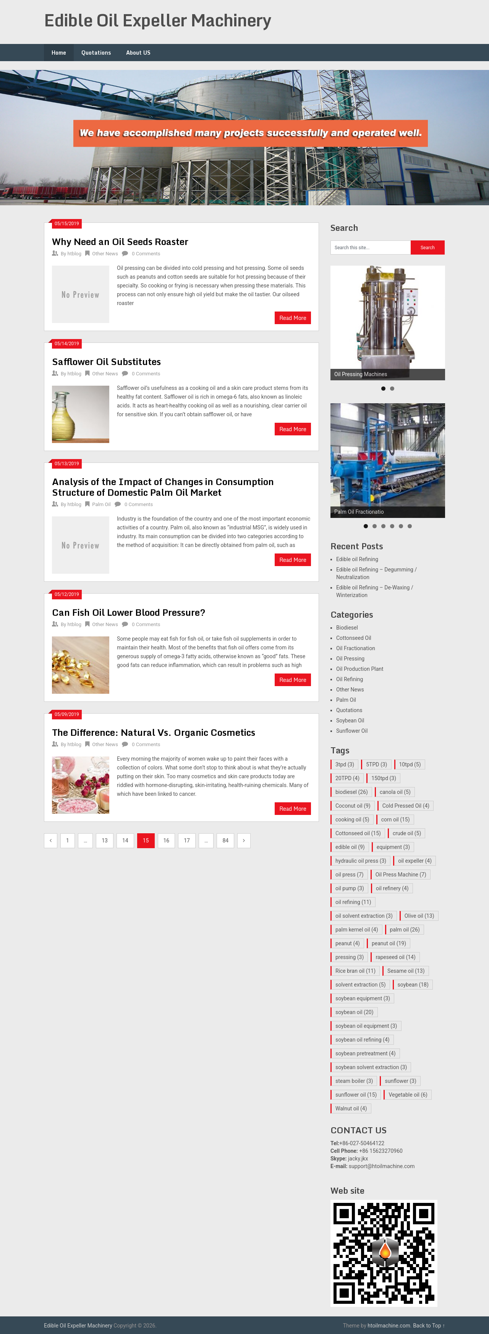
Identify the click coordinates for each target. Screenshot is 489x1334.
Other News (105, 253)
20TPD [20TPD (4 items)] (347, 778)
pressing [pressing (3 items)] (349, 957)
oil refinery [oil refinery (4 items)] (392, 888)
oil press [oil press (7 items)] (349, 874)
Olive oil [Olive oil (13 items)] (419, 916)
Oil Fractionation (355, 648)
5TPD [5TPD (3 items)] (376, 764)
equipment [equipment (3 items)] (393, 847)
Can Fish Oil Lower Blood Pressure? (129, 612)
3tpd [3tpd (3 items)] (344, 764)
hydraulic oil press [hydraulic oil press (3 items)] (360, 861)
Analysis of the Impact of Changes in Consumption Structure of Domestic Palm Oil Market (163, 487)
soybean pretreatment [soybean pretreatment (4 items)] (365, 1053)
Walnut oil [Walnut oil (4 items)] (351, 1108)
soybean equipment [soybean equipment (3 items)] (362, 998)
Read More (292, 317)
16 (167, 840)
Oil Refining (349, 679)
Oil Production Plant (360, 669)
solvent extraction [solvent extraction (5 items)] (360, 985)
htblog (74, 253)
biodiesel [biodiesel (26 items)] (351, 792)
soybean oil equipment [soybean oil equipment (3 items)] (366, 1026)
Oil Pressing (350, 659)
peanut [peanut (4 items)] (347, 943)
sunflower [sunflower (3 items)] (400, 1081)
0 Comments (146, 253)
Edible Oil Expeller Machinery (157, 20)
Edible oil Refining (357, 559)
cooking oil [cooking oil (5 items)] (352, 819)
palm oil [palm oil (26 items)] (405, 930)
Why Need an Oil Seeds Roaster (120, 241)
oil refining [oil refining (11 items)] (353, 902)
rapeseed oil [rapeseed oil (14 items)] (395, 957)
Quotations (96, 52)
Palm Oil (101, 504)
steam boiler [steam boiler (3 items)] (354, 1081)
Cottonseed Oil (353, 638)
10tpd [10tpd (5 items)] (410, 764)
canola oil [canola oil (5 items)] (395, 792)
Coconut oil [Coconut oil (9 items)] (353, 806)
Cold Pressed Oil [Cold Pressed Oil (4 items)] (405, 806)
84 (225, 840)
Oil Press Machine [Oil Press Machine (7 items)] (401, 874)
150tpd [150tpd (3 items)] (383, 778)
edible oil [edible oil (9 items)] (350, 847)
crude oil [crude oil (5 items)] (407, 833)
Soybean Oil (350, 720)
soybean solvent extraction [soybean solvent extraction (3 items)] (371, 1067)
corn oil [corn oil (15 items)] (395, 819)
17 (187, 840)
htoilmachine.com (389, 1326)
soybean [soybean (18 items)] (413, 985)
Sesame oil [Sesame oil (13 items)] (405, 971)
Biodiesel (347, 628)
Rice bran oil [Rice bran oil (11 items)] (355, 971)
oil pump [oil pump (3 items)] (349, 888)
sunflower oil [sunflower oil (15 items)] (356, 1095)
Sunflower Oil (352, 731)
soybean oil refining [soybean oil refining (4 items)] (362, 1040)
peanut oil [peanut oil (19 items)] (389, 943)
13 (105, 840)
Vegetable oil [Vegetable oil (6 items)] (408, 1095)
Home (59, 52)
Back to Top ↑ (429, 1326)
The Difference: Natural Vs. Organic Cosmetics (153, 732)
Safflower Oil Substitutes (106, 361)
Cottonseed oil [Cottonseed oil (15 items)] (358, 833)
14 (125, 840)
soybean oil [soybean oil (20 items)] (354, 1012)
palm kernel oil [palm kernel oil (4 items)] (356, 930)
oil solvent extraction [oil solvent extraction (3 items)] (364, 916)
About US (138, 52)
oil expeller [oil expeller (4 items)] (415, 861)
